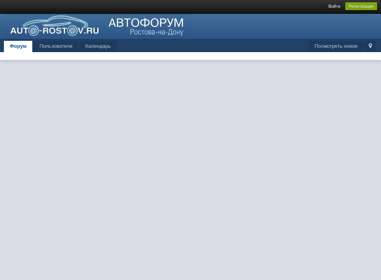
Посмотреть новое (336, 46)
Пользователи (55, 46)
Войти (335, 6)
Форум (18, 46)
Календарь (98, 46)
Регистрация (361, 6)
